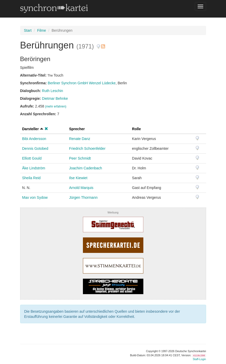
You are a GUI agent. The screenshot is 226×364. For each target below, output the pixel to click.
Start (28, 30)
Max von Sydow (35, 197)
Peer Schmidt (80, 158)
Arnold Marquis (81, 188)
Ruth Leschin (52, 91)
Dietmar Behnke (55, 98)
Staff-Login (199, 359)
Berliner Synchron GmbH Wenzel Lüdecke (82, 83)
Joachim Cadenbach (85, 168)
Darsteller (30, 129)
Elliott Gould (32, 158)
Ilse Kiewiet (78, 178)
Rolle (136, 129)
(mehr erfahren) (55, 106)
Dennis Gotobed (35, 148)
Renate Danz (79, 139)
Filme (41, 30)
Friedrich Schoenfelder (87, 148)
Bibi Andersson (34, 139)
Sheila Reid (31, 178)
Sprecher (77, 129)
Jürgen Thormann (83, 197)
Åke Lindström (33, 168)
